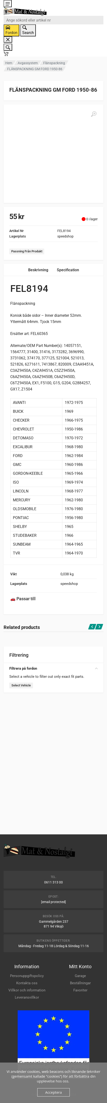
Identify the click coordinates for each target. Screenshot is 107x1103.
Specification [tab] (68, 270)
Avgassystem (28, 63)
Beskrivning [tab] (38, 270)
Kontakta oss (26, 983)
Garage (80, 976)
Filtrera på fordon (53, 668)
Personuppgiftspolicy (27, 976)
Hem (8, 63)
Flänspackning (54, 63)
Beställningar (80, 983)
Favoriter (80, 990)
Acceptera (53, 1092)
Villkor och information (26, 990)
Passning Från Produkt (26, 251)
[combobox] (53, 20)
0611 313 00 (53, 882)
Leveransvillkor (27, 997)
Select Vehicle (21, 685)
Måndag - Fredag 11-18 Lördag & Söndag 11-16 (53, 946)
